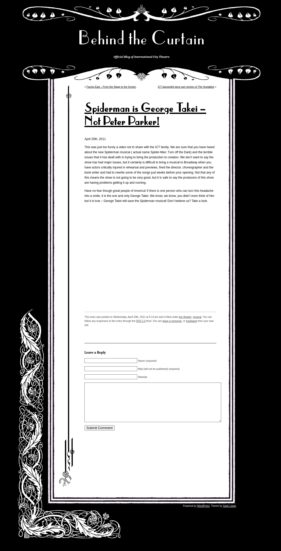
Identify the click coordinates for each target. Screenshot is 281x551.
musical (197, 317)
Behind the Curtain (141, 37)
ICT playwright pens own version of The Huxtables (186, 86)
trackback (191, 321)
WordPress (203, 513)
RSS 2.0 (141, 321)
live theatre (185, 317)
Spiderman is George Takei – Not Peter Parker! (145, 114)
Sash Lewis (229, 513)
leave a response (172, 321)
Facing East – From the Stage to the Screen (111, 86)
